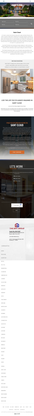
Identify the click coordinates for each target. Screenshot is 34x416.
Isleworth (3, 310)
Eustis (2, 296)
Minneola (3, 344)
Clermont (3, 278)
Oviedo (2, 362)
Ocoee (2, 355)
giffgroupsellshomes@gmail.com (16, 232)
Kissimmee (3, 313)
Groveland (3, 303)
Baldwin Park (3, 257)
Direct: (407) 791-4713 (14, 234)
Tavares (2, 380)
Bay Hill (2, 261)
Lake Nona (3, 330)
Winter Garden (4, 394)
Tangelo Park (3, 376)
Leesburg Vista (4, 320)
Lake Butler (3, 323)
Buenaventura (4, 268)
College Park (3, 282)
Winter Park (3, 401)
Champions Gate (4, 275)
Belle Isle (3, 264)
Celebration (3, 271)
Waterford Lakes (4, 387)
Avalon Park (3, 254)
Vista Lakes (3, 383)
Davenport (3, 285)
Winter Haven (3, 397)
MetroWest (3, 341)
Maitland (3, 337)
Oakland (2, 351)
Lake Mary (3, 327)
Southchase (3, 373)
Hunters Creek (4, 306)
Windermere (3, 390)
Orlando (2, 358)
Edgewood (3, 292)
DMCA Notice (11, 409)
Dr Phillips (3, 289)
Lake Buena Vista (4, 316)
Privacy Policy (16, 409)
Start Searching (17, 155)
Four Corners (4, 299)
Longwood (3, 334)
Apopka (2, 250)
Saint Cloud (3, 369)
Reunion (2, 366)
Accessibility (22, 409)
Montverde (3, 348)
